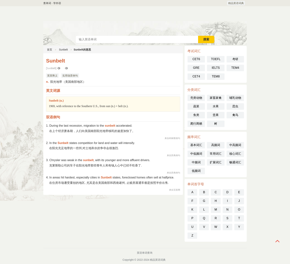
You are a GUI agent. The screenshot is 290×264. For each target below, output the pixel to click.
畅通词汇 (235, 162)
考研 (235, 59)
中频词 (196, 162)
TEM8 (216, 76)
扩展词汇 (216, 162)
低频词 (196, 170)
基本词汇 (196, 145)
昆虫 (235, 106)
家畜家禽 (216, 97)
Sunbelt (63, 49)
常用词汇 (216, 153)
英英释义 (52, 75)
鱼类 (196, 115)
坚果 (216, 115)
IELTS (216, 67)
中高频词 (235, 145)
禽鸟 (235, 115)
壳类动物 (196, 97)
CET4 (196, 76)
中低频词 (196, 153)
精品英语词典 (236, 3)
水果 (216, 106)
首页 (49, 49)
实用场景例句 (70, 75)
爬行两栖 (196, 123)
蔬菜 (196, 106)
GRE (196, 67)
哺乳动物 (235, 97)
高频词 (215, 145)
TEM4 (235, 67)
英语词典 (145, 21)
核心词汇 (235, 153)
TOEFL (215, 59)
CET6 (196, 59)
